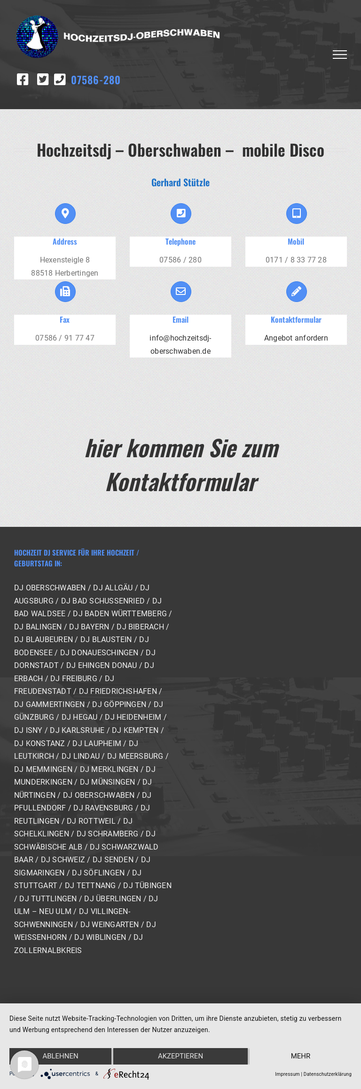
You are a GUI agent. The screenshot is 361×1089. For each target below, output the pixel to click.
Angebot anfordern (296, 338)
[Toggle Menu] (340, 54)
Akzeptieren (180, 1056)
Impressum (287, 1074)
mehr (301, 1056)
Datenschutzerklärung (328, 1074)
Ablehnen (60, 1056)
